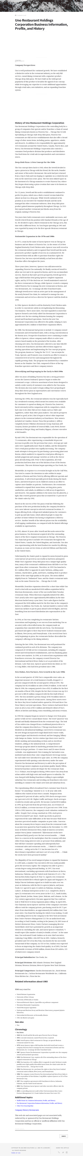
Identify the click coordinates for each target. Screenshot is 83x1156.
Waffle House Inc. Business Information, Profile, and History (36, 1100)
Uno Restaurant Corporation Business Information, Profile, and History (39, 1103)
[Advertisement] (41, 44)
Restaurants (34, 1110)
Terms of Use (15, 1153)
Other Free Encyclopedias (25, 1106)
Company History (22, 1110)
